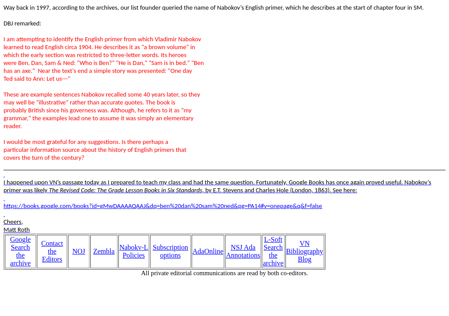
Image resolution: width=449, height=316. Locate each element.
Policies (134, 255)
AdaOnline (207, 251)
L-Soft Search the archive (273, 251)
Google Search (20, 243)
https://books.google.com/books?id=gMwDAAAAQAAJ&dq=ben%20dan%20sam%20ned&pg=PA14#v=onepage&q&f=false (163, 206)
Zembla (103, 251)
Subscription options (170, 251)
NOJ (78, 251)
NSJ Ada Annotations (243, 251)
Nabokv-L (133, 247)
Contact (52, 243)
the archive (20, 259)
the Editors (52, 255)
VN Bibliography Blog (304, 251)
